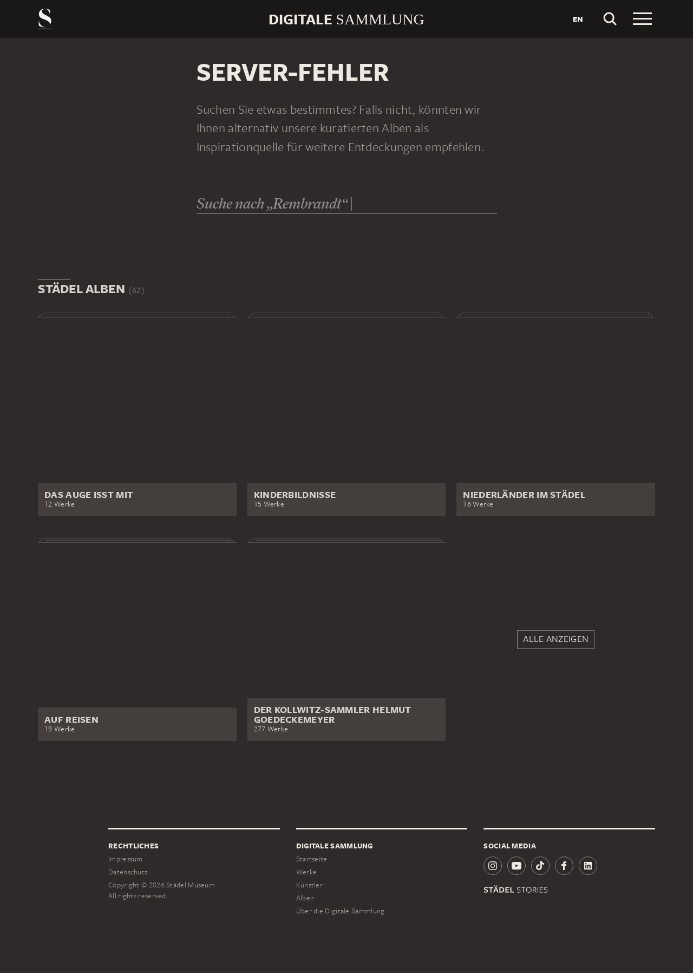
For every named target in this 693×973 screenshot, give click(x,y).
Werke (306, 872)
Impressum (125, 859)
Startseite (312, 859)
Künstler (309, 885)
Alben (305, 898)
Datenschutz (127, 872)
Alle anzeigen (556, 639)
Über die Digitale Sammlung (340, 911)
